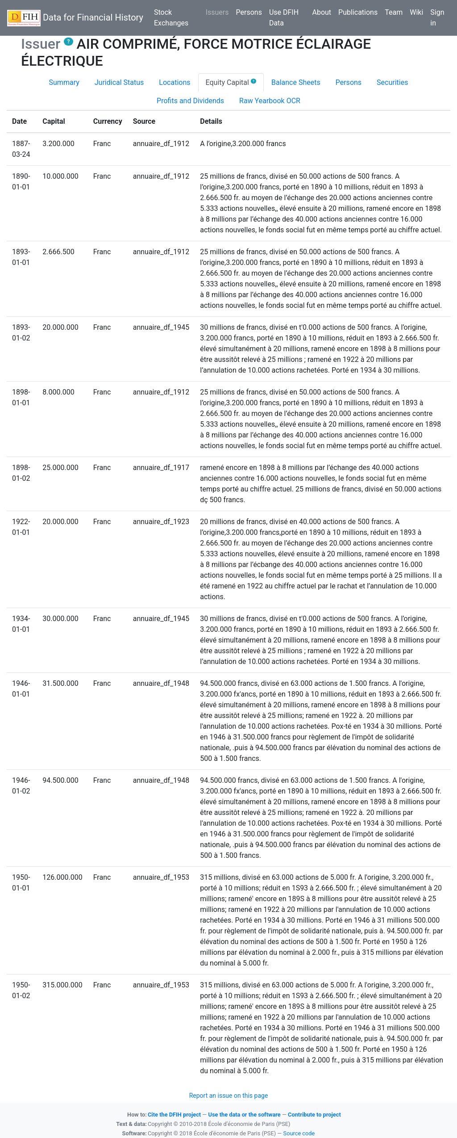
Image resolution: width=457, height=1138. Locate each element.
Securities (392, 82)
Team (394, 12)
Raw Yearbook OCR (269, 101)
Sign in (437, 17)
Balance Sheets (295, 82)
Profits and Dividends (190, 101)
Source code (299, 1133)
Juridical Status (119, 82)
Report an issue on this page (228, 1095)
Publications (358, 12)
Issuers (219, 12)
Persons (249, 12)
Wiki (416, 12)
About (321, 12)
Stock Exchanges (171, 17)
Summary (64, 82)
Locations (174, 82)
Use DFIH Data (284, 17)
